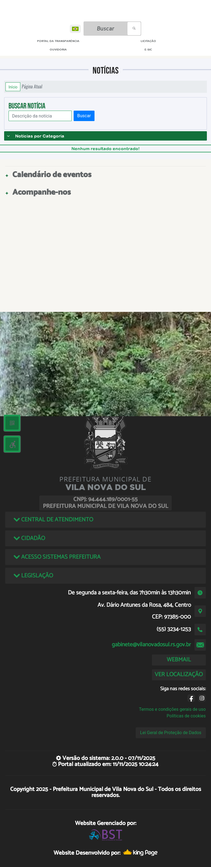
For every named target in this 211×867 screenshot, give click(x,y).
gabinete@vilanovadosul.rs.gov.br (151, 644)
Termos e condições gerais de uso (172, 709)
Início (13, 87)
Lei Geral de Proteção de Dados (170, 732)
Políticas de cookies (186, 715)
